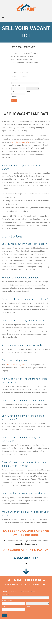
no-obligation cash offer (20, 142)
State (28, 91)
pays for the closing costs (16, 364)
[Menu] (3, 16)
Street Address (17, 85)
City (13, 91)
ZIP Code (14, 96)
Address (15, 80)
